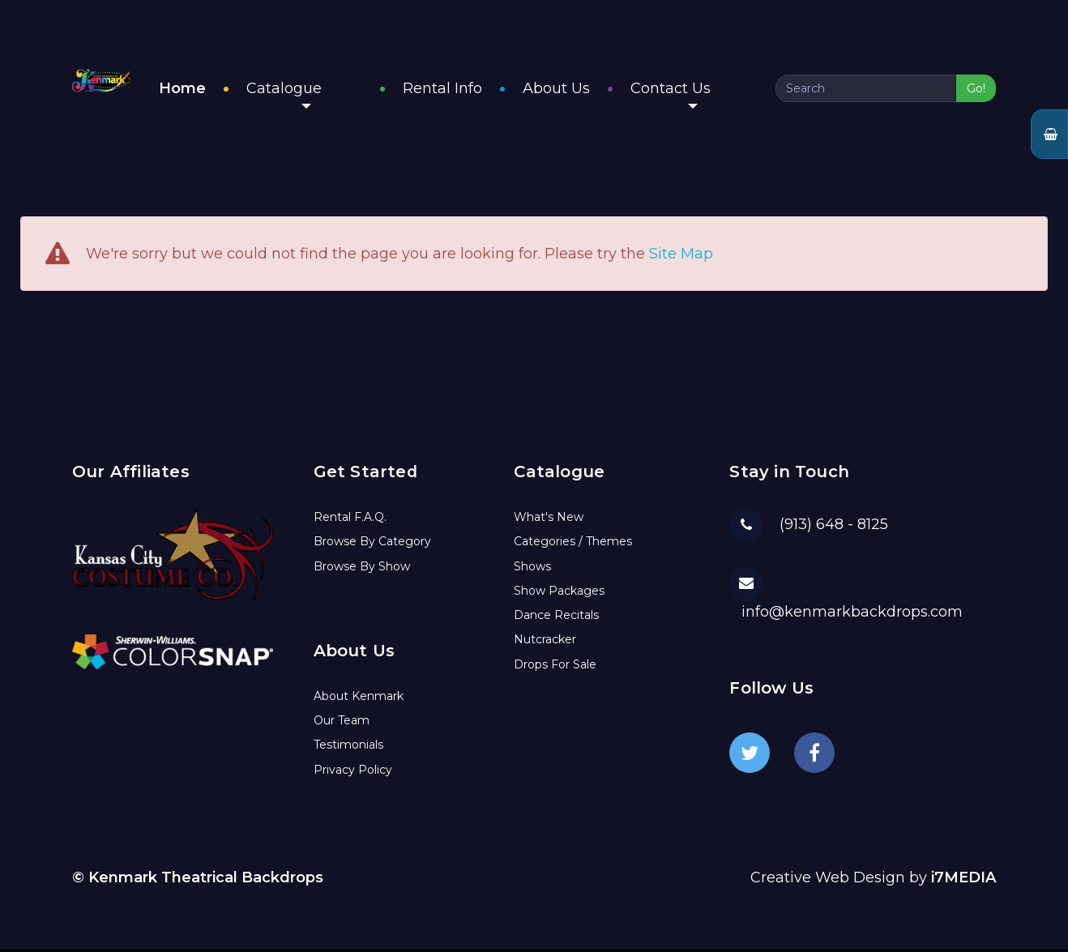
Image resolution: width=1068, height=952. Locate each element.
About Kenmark (359, 699)
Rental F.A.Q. (350, 520)
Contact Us (711, 95)
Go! (976, 90)
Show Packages (559, 594)
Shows (532, 569)
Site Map (681, 258)
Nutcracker (545, 642)
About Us (596, 90)
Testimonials (348, 748)
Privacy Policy (353, 773)
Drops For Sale (555, 667)
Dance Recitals (556, 618)
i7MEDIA (963, 881)
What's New (548, 520)
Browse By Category (372, 544)
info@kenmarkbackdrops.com (852, 615)
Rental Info (483, 90)
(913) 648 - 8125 (834, 527)
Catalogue (365, 95)
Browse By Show (362, 569)
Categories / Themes (573, 544)
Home (263, 90)
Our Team (342, 723)
